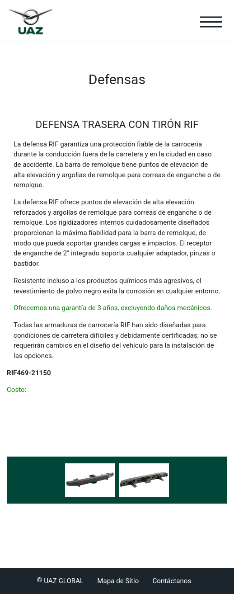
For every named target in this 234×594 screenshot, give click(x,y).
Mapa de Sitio (118, 581)
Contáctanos (171, 581)
